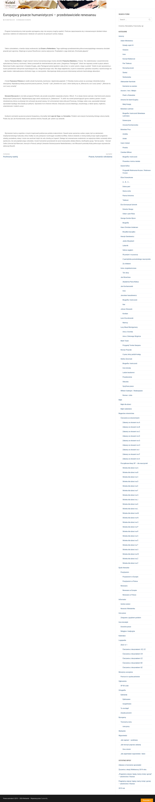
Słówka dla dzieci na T (130, 545)
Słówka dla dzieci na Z (130, 559)
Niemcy (125, 323)
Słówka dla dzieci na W (131, 554)
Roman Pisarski (126, 350)
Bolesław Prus (126, 129)
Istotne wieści (125, 604)
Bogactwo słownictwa (126, 413)
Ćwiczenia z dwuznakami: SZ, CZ (134, 649)
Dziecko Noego (128, 209)
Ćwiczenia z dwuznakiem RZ (133, 663)
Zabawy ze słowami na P (131, 454)
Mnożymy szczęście (126, 672)
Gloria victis (127, 191)
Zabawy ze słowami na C (131, 431)
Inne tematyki (123, 622)
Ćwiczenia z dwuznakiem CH (133, 654)
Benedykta (129, 26)
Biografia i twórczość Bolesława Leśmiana (134, 114)
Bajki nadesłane (126, 409)
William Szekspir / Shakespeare (132, 391)
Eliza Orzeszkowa (127, 177)
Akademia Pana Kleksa (131, 282)
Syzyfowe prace (128, 386)
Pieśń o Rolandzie (129, 95)
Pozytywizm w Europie (130, 577)
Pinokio (125, 148)
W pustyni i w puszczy (130, 255)
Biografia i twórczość (130, 157)
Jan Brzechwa (125, 277)
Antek (125, 138)
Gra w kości (127, 749)
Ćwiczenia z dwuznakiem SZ (132, 667)
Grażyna (125, 50)
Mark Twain (125, 341)
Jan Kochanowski (127, 286)
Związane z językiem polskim (131, 618)
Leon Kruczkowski (127, 318)
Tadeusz (126, 200)
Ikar (124, 304)
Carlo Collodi (125, 143)
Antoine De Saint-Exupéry (129, 100)
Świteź (125, 72)
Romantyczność (128, 68)
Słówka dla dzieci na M (131, 513)
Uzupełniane (127, 704)
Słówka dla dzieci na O (130, 522)
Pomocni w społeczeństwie (130, 677)
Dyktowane (126, 699)
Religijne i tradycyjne (128, 631)
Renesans (124, 586)
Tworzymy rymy (126, 722)
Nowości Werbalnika (128, 609)
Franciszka (137, 26)
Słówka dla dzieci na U (130, 549)
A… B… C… (126, 182)
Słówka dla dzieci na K (130, 504)
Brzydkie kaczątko (129, 232)
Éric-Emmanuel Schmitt (129, 205)
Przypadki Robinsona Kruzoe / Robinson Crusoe (137, 171)
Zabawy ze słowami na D (131, 436)
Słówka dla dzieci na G (130, 495)
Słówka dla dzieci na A (130, 468)
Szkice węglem (128, 250)
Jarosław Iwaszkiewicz (129, 295)
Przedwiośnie (127, 377)
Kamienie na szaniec (130, 86)
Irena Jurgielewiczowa (128, 268)
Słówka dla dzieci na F (130, 490)
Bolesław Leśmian (127, 109)
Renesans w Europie (24, 20)
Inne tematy (127, 368)
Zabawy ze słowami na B (131, 427)
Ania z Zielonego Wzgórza (132, 336)
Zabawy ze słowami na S (131, 459)
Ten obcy (126, 273)
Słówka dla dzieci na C (130, 477)
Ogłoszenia (122, 681)
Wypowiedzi (123, 735)
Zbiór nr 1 (124, 645)
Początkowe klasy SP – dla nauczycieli (134, 463)
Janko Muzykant (128, 241)
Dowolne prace (126, 627)
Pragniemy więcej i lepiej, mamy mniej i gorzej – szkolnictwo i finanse (135, 782)
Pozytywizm (125, 572)
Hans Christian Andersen (129, 227)
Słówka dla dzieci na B (130, 472)
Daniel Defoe (125, 166)
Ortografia (122, 690)
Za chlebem (127, 264)
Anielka (125, 134)
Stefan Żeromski (126, 359)
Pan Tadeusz (127, 63)
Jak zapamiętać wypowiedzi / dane (133, 754)
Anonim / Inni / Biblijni (128, 91)
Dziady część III (128, 45)
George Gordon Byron (128, 218)
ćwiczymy (126, 726)
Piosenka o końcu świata (131, 161)
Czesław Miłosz (126, 152)
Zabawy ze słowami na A (131, 422)
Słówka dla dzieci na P (130, 527)
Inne (124, 54)
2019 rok (122, 788)
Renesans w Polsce (129, 595)
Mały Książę (127, 104)
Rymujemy (122, 717)
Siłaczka (126, 382)
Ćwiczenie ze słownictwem (130, 418)
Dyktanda (124, 695)
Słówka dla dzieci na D (130, 481)
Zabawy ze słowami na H (131, 445)
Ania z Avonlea (128, 332)
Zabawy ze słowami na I (131, 450)
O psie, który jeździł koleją (132, 354)
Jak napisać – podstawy (129, 740)
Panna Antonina (128, 196)
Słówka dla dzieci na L (130, 509)
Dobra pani (126, 186)
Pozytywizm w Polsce (130, 581)
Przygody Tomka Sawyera (132, 345)
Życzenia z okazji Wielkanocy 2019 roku (132, 769)
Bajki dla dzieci (126, 404)
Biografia (126, 223)
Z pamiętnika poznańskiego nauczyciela (137, 259)
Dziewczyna (127, 120)
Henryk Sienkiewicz (127, 236)
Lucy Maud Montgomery (129, 327)
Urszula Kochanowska (130, 125)
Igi (142, 26)
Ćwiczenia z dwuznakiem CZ (133, 658)
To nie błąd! (125, 708)
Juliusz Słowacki (126, 309)
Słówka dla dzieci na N (130, 518)
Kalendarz (122, 636)
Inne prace (122, 613)
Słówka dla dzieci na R (130, 531)
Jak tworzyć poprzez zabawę (131, 745)
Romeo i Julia (127, 395)
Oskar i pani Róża (129, 214)
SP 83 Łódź (125, 686)
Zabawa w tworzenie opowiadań (130, 765)
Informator (122, 599)
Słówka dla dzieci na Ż (130, 563)
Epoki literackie (124, 568)
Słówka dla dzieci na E (130, 486)
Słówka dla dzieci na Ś (130, 540)
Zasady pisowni (126, 713)
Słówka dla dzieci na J (130, 500)
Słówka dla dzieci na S (130, 536)
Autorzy (121, 36)
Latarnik (125, 245)
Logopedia (122, 640)
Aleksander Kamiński (128, 82)
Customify (44, 798)
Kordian (125, 314)
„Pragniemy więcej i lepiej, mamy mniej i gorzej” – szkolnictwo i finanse (135, 775)
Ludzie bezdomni (129, 372)
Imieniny (122, 26)
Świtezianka (127, 77)
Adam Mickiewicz (127, 41)
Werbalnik (122, 731)
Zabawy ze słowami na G (131, 441)
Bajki (120, 400)
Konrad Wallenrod (129, 59)
